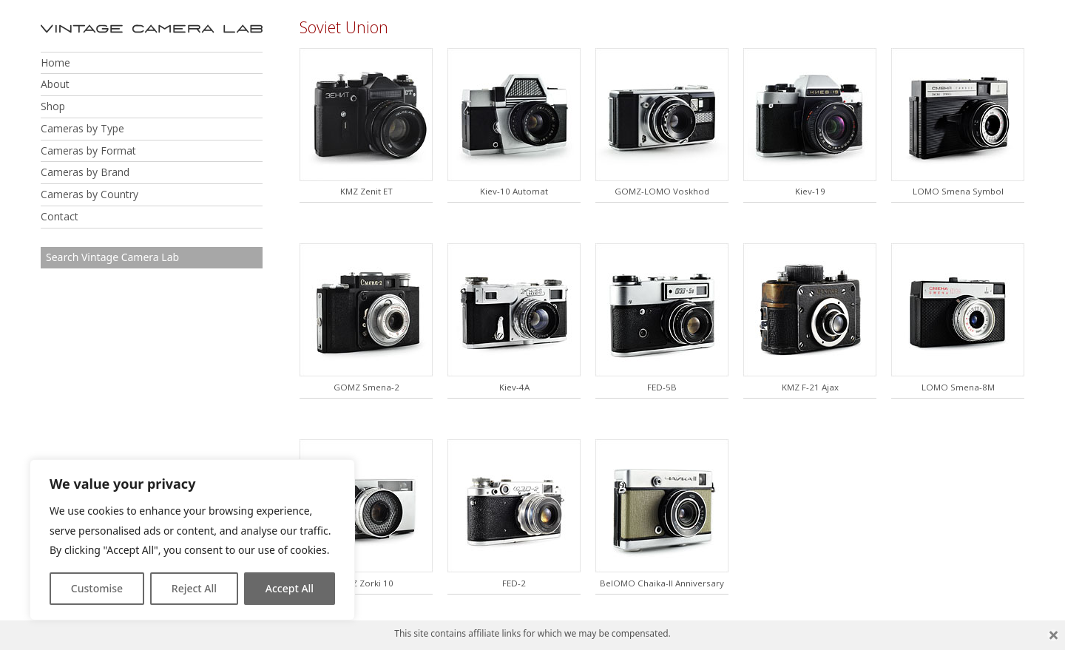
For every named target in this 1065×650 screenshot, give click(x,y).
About (55, 84)
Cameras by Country (89, 194)
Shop (53, 106)
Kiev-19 (810, 191)
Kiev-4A (514, 387)
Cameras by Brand (85, 172)
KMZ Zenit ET (366, 191)
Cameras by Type (82, 128)
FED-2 (514, 583)
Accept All (290, 588)
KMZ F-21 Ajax (810, 387)
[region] (192, 539)
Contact (59, 216)
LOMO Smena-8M (958, 387)
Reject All (194, 588)
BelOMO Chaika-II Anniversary (662, 583)
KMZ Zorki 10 (366, 583)
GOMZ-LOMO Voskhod (662, 191)
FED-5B (662, 387)
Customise (97, 588)
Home (55, 62)
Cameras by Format (88, 150)
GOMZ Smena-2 (366, 387)
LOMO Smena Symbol (958, 191)
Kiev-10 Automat (514, 191)
